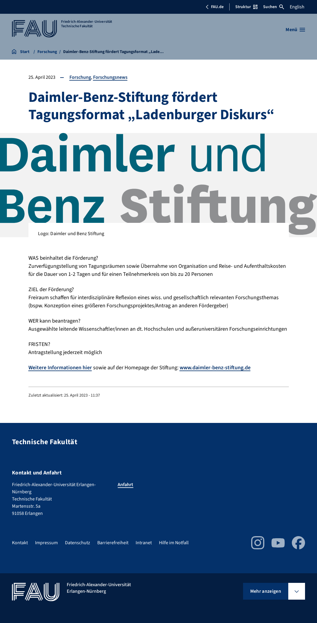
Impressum (46, 542)
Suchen (273, 7)
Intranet (144, 542)
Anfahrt (125, 484)
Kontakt (20, 542)
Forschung (80, 77)
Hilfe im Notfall (174, 542)
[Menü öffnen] (295, 29)
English (297, 7)
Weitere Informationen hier (60, 367)
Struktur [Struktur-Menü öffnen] (246, 7)
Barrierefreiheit (112, 542)
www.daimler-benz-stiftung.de (215, 367)
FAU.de (214, 7)
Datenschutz (77, 542)
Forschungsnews (110, 77)
